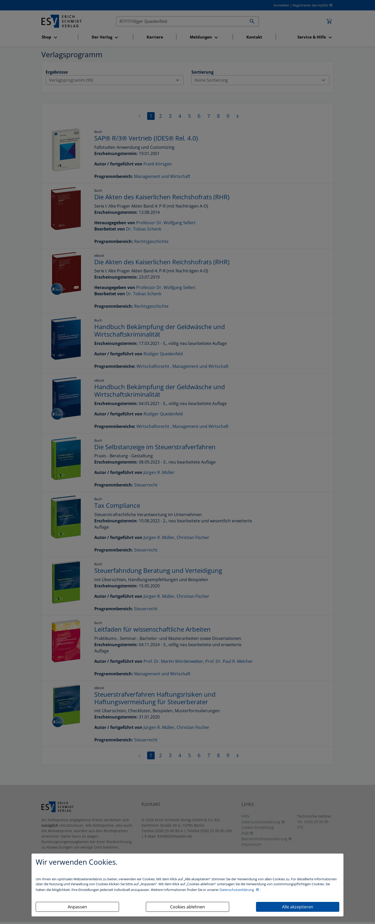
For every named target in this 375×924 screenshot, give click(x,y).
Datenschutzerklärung (237, 889)
